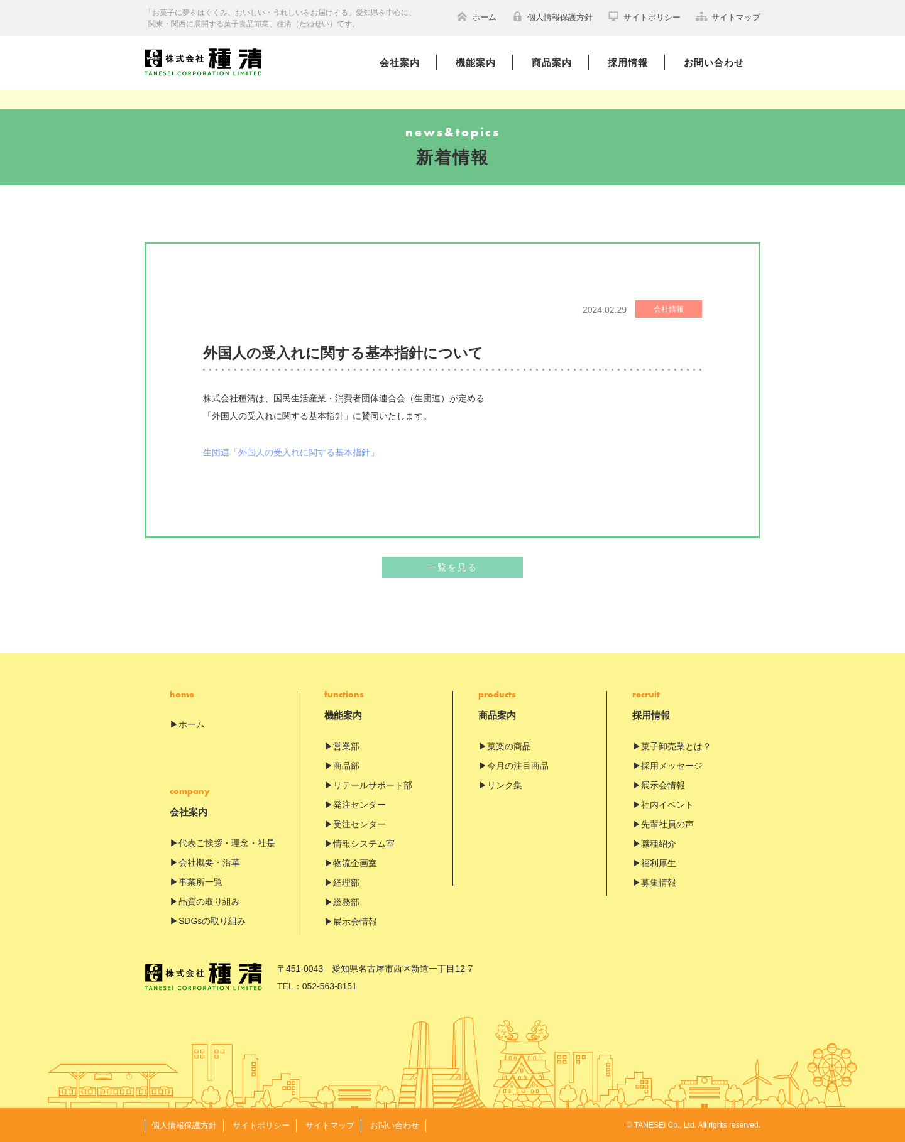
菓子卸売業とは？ (676, 747)
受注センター (359, 825)
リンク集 (504, 786)
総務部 (346, 903)
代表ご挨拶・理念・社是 (226, 844)
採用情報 (628, 62)
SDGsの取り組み (212, 921)
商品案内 (552, 62)
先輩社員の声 (667, 825)
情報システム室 (364, 844)
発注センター (359, 805)
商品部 (346, 766)
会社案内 (400, 62)
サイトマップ (728, 16)
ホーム (476, 16)
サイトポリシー (644, 16)
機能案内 (476, 62)
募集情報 (658, 883)
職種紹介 (658, 844)
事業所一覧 (200, 883)
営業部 (346, 747)
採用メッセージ (672, 766)
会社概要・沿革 (209, 863)
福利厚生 (658, 864)
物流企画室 (355, 864)
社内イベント (667, 805)
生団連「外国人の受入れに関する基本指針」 (291, 452)
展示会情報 (355, 922)
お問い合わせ (714, 62)
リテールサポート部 (372, 786)
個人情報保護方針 (552, 16)
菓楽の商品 (509, 747)
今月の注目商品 (518, 766)
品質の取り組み (209, 902)
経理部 (346, 883)
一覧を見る (452, 568)
